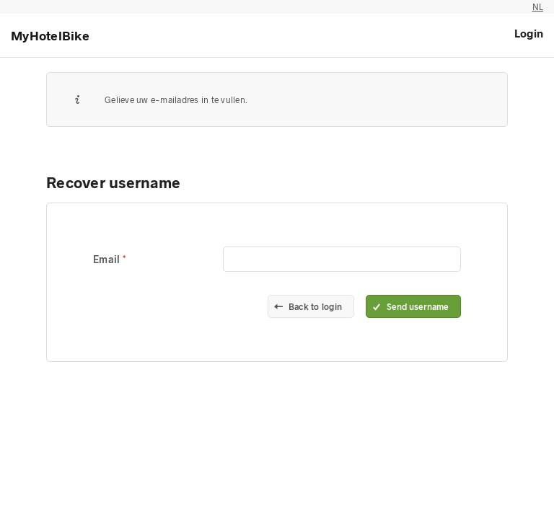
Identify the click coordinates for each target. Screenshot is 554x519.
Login (528, 33)
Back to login (315, 306)
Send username (418, 306)
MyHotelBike (50, 35)
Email (108, 259)
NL (538, 6)
